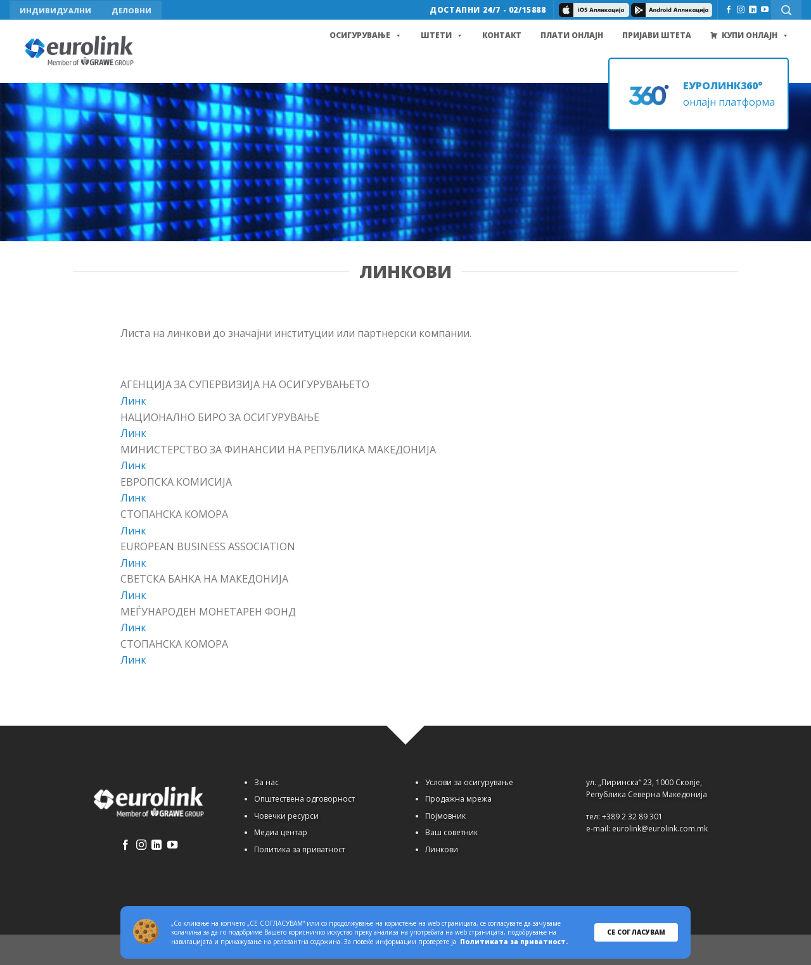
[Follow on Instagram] (740, 10)
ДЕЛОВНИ (131, 10)
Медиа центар (280, 832)
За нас (266, 782)
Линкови (441, 849)
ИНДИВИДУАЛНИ (55, 10)
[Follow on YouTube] (765, 10)
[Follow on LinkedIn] (753, 10)
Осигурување (365, 35)
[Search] (786, 10)
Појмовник (445, 815)
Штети (442, 35)
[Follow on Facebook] (728, 10)
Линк (133, 401)
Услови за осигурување (469, 782)
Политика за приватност (299, 849)
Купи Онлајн (755, 35)
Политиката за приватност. (514, 941)
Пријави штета (656, 35)
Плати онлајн (571, 35)
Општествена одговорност (304, 798)
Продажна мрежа (458, 798)
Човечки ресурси (286, 815)
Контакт (501, 35)
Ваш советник (451, 832)
